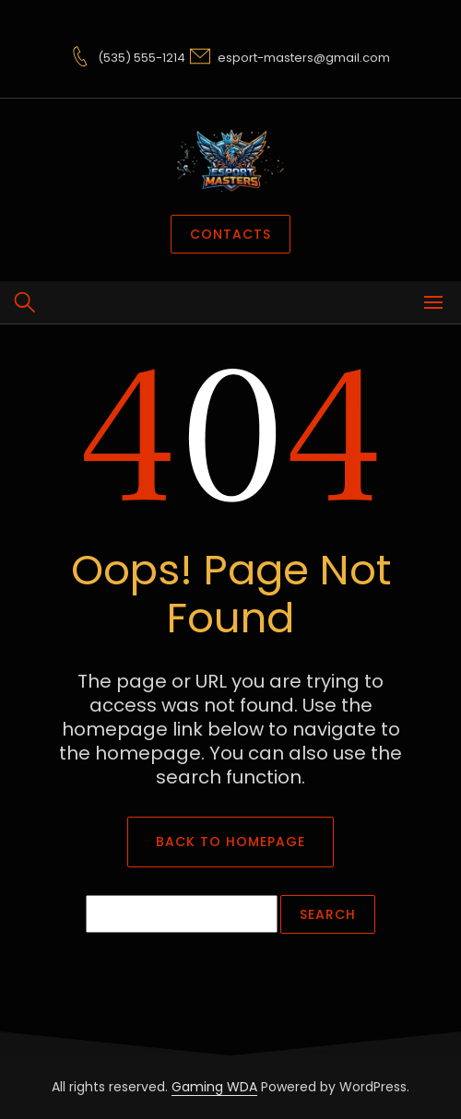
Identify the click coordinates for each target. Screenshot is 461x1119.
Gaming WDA (214, 1087)
